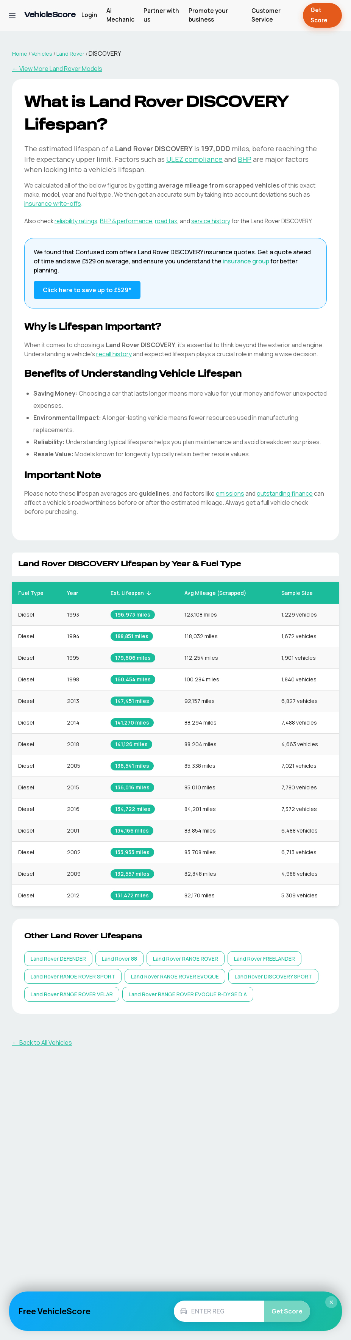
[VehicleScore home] (49, 15)
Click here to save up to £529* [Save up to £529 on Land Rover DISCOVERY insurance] (87, 290)
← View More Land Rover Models (57, 68)
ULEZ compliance (194, 159)
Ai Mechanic (120, 15)
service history (210, 221)
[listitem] (58, 958)
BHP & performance (126, 221)
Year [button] (77, 592)
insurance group (246, 261)
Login (89, 15)
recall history (114, 354)
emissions (230, 493)
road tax (166, 221)
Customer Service (266, 15)
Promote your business (208, 15)
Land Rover (70, 53)
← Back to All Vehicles (42, 1042)
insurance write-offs (52, 203)
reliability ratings (76, 221)
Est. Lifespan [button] (131, 592)
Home (19, 53)
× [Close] (331, 1302)
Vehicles (41, 53)
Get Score (322, 15)
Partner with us (161, 15)
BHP (244, 159)
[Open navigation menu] (12, 15)
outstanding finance (285, 493)
